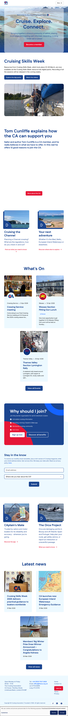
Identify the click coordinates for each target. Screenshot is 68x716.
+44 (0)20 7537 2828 (39, 681)
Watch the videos (32, 77)
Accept (62, 712)
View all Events (34, 388)
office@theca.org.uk (41, 684)
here (10, 463)
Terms (56, 691)
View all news (34, 667)
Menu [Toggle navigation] (59, 3)
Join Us (58, 688)
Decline (54, 712)
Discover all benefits (37, 435)
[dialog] (34, 711)
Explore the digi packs (13, 77)
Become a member (34, 44)
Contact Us (57, 684)
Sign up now (17, 435)
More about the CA (34, 193)
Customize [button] (4, 712)
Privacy (56, 694)
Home (56, 681)
